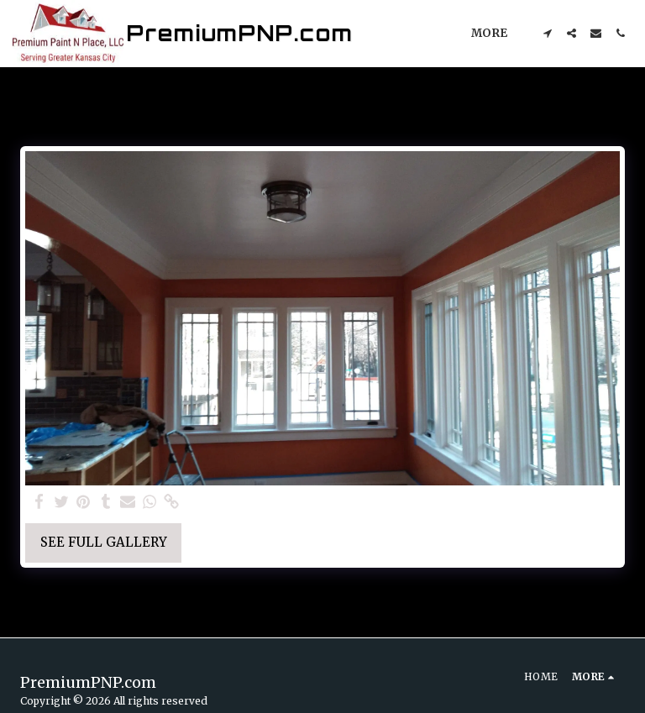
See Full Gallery (103, 542)
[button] (547, 33)
